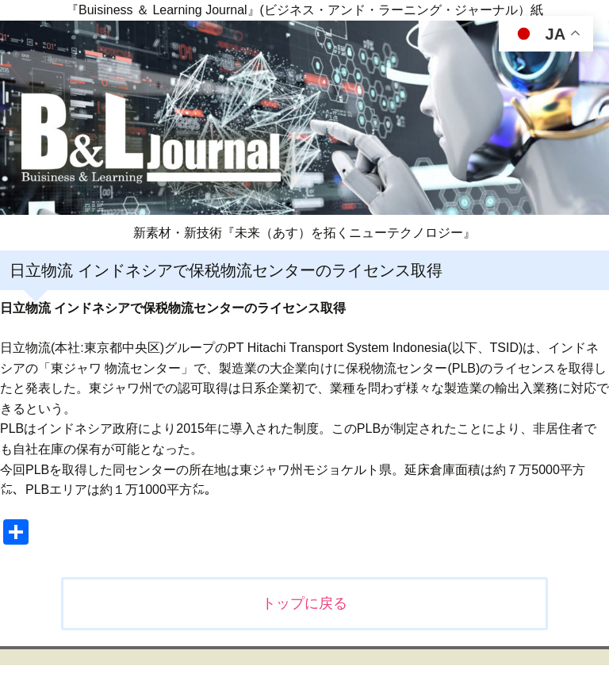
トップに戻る (304, 603)
